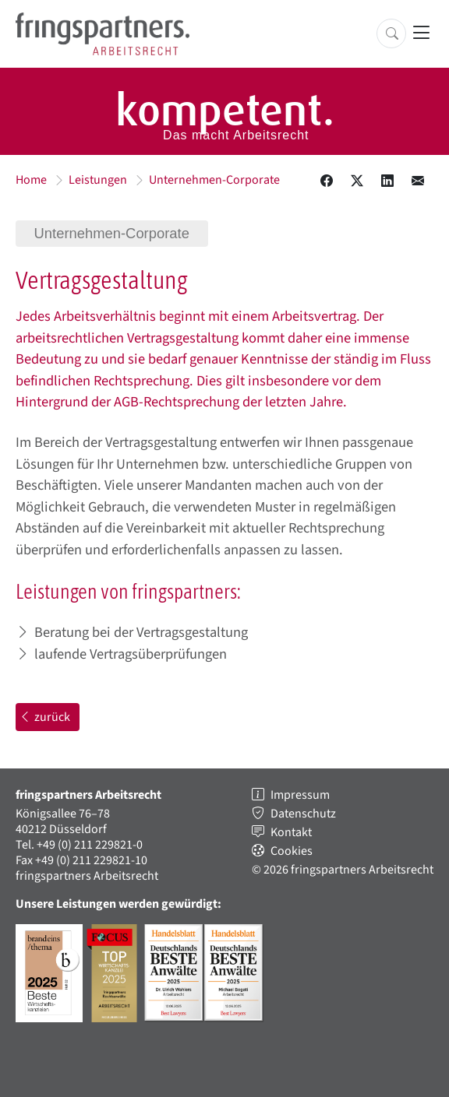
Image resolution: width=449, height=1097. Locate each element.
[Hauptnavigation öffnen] (421, 34)
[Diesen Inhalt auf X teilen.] (357, 181)
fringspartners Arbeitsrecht (87, 875)
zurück (44, 717)
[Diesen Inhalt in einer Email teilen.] (417, 181)
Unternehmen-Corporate (214, 179)
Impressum (300, 795)
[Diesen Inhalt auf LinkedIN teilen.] (387, 181)
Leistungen (98, 179)
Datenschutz (303, 813)
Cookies (291, 851)
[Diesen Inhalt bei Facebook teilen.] (326, 181)
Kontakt (291, 832)
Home (31, 179)
